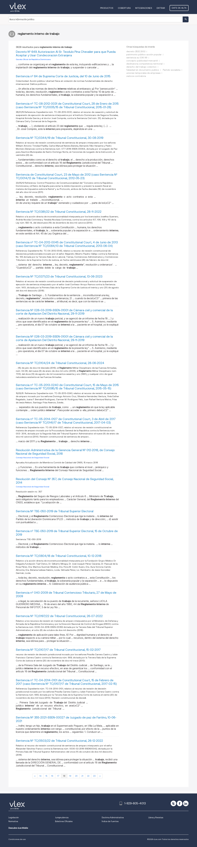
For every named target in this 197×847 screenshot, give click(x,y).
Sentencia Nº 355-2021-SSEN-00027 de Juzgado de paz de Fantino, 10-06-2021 (66, 719)
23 (94, 776)
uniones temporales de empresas (143, 73)
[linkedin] (186, 803)
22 (88, 776)
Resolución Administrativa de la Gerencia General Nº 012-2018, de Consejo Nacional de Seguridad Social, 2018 (65, 452)
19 (70, 776)
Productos (106, 8)
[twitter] (173, 803)
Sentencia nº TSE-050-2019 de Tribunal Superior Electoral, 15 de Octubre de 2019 (67, 532)
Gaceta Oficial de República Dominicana (33, 59)
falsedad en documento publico (142, 70)
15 (46, 776)
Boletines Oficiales (63, 821)
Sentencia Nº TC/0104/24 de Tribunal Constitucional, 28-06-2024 (60, 363)
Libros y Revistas (155, 817)
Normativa (13, 821)
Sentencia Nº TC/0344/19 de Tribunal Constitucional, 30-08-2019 (59, 137)
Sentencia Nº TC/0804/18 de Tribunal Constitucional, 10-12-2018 (58, 555)
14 (40, 776)
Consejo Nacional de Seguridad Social (32, 458)
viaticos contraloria (136, 76)
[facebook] (179, 803)
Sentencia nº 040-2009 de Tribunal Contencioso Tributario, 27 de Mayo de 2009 (66, 594)
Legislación (13, 817)
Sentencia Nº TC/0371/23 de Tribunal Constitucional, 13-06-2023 (59, 276)
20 (76, 776)
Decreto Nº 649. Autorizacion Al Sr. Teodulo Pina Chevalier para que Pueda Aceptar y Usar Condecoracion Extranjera (66, 53)
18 (64, 776)
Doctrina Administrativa (113, 817)
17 (58, 776)
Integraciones (143, 8)
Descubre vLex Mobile (18, 828)
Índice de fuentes (110, 821)
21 (82, 776)
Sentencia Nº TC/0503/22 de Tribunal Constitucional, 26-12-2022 (59, 740)
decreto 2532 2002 (135, 51)
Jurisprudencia (61, 817)
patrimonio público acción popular (144, 54)
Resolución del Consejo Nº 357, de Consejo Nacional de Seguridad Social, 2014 (65, 480)
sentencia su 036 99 (136, 57)
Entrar (161, 8)
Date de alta (179, 8)
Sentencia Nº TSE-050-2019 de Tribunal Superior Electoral (54, 511)
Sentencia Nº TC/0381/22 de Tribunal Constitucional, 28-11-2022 (58, 211)
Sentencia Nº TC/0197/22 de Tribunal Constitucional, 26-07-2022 (59, 616)
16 (52, 776)
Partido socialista (171, 70)
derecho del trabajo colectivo (141, 67)
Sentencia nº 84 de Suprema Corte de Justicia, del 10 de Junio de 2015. (63, 76)
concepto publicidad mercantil (142, 60)
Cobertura (124, 8)
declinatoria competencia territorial (144, 63)
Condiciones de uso (17, 839)
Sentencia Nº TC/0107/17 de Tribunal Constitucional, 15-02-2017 (58, 649)
